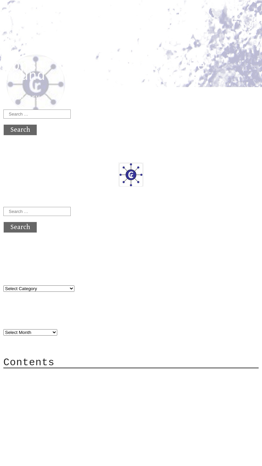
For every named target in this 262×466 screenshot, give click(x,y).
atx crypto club (66, 17)
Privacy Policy (45, 417)
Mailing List (41, 406)
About (27, 376)
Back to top (25, 457)
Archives (19, 318)
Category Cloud (45, 386)
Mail (25, 396)
